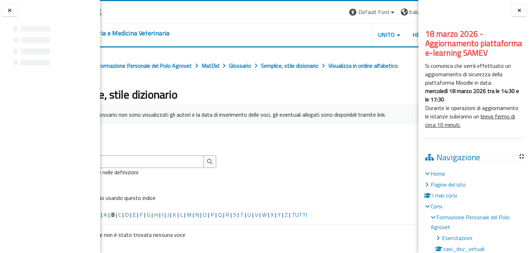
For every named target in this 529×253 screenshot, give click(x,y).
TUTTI (341, 238)
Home (438, 173)
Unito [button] (336, 35)
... (408, 163)
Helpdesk (376, 35)
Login (406, 12)
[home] (156, 33)
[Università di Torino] (122, 11)
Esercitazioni (457, 238)
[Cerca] (174, 185)
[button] (322, 12)
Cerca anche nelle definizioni (147, 196)
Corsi (436, 206)
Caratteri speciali (122, 238)
